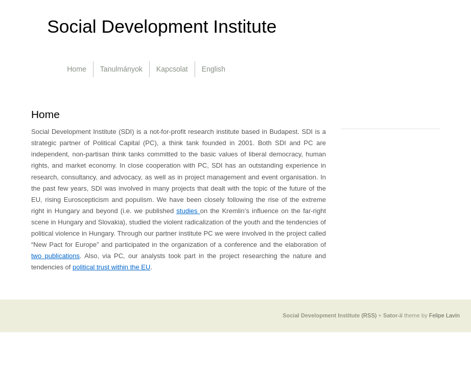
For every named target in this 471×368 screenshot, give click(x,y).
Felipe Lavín (444, 315)
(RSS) (368, 315)
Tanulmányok (121, 69)
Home (76, 69)
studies (188, 211)
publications (62, 256)
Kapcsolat (172, 69)
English (213, 69)
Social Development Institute (161, 26)
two (37, 256)
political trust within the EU (111, 267)
